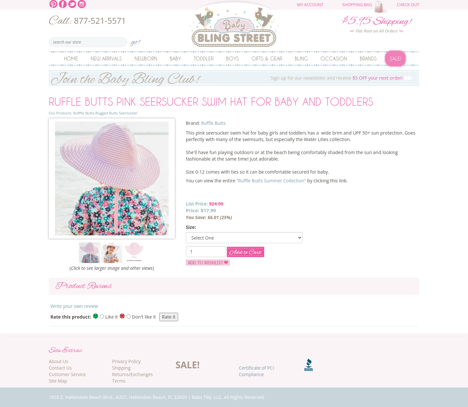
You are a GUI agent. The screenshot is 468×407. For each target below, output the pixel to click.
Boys (232, 58)
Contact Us (60, 368)
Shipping (121, 368)
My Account (310, 4)
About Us (58, 361)
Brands (368, 58)
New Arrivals (106, 58)
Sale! (395, 58)
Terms (118, 381)
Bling (301, 58)
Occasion (333, 58)
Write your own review (74, 306)
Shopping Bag (357, 4)
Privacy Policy (126, 361)
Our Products (60, 113)
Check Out (408, 4)
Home (71, 58)
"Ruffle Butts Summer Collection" (271, 180)
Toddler (204, 58)
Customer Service (67, 374)
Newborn (146, 58)
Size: (191, 227)
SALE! (188, 365)
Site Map (58, 381)
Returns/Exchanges (132, 374)
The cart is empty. (382, 7)
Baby (175, 58)
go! (135, 40)
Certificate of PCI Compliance (256, 371)
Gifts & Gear (267, 58)
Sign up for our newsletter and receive (234, 78)
